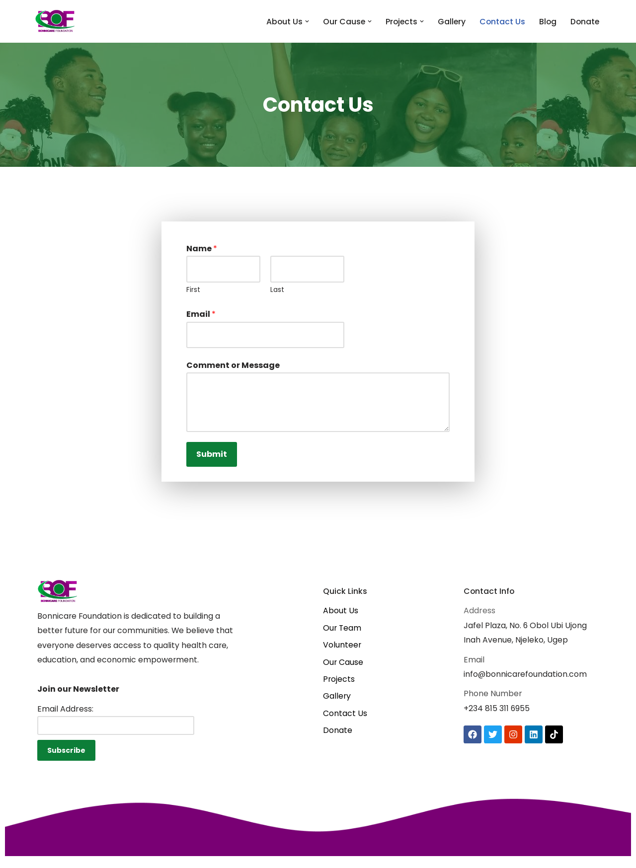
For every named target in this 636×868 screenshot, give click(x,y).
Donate (584, 21)
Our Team (342, 632)
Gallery (449, 21)
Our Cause (343, 667)
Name (201, 248)
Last (277, 290)
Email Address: (65, 714)
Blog (547, 21)
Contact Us (500, 21)
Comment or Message (233, 367)
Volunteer (342, 649)
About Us (340, 614)
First (193, 290)
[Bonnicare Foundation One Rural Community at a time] (55, 21)
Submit (211, 457)
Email (201, 315)
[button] (303, 21)
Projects (339, 685)
